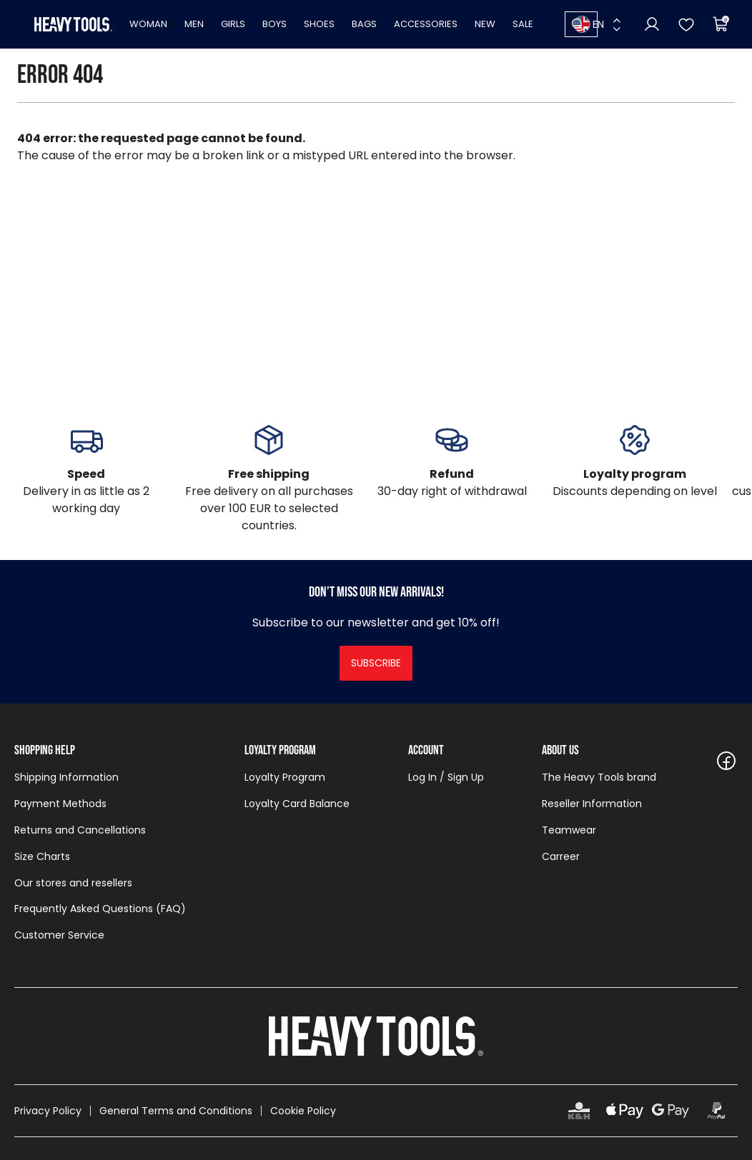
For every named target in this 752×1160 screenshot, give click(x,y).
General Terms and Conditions (175, 1111)
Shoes (319, 24)
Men (194, 24)
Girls (233, 24)
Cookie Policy (303, 1111)
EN (588, 24)
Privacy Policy (47, 1111)
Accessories (425, 24)
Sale (523, 24)
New (485, 24)
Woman (148, 24)
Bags (364, 24)
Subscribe (376, 663)
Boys (274, 24)
